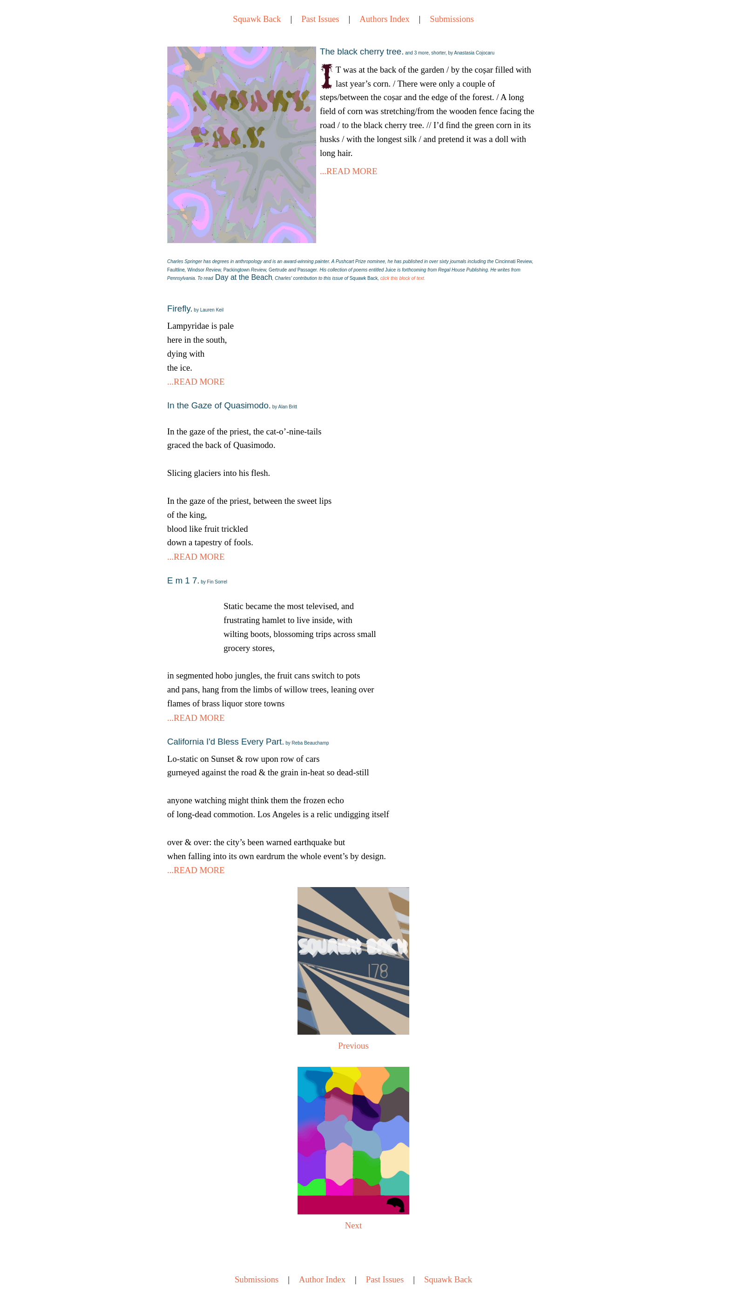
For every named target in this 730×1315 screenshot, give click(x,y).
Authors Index (384, 19)
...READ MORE (348, 171)
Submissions (451, 19)
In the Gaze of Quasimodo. (232, 405)
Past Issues (320, 19)
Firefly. (195, 308)
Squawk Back (257, 19)
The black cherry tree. (407, 51)
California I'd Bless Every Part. (248, 741)
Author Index (322, 1279)
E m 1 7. (197, 580)
